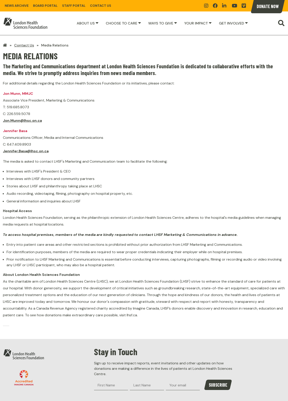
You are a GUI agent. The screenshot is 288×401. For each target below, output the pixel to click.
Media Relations (54, 45)
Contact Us (100, 6)
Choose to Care (121, 23)
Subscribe (218, 385)
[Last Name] (147, 385)
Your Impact (196, 23)
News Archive (17, 6)
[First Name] (111, 385)
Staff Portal (74, 6)
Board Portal (45, 6)
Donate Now (268, 6)
